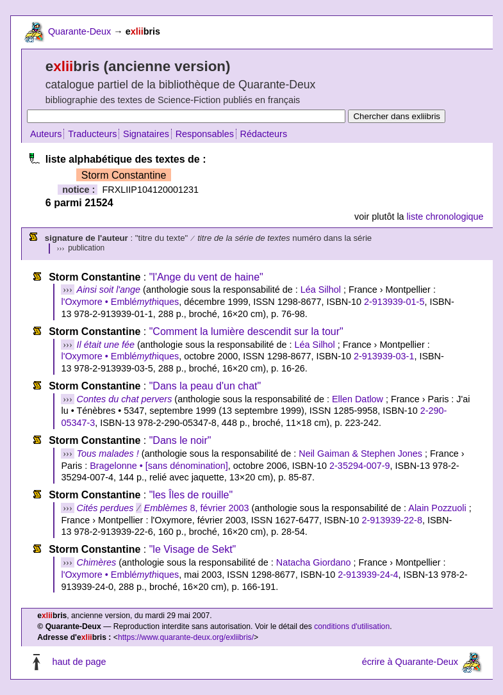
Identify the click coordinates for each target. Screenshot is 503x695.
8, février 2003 (163, 508)
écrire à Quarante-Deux (410, 662)
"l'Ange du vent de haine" (206, 277)
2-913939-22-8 (392, 520)
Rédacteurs (264, 134)
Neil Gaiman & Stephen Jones (360, 453)
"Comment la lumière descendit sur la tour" (246, 331)
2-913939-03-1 (384, 356)
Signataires (146, 134)
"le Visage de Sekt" (192, 549)
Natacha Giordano (313, 562)
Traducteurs (92, 134)
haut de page (79, 662)
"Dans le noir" (180, 440)
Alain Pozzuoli (437, 508)
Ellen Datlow (357, 399)
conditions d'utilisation (352, 626)
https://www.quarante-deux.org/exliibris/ (186, 637)
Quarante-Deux (79, 31)
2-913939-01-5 (394, 302)
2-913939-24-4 (368, 574)
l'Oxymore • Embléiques (120, 302)
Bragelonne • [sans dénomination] (158, 466)
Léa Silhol (321, 289)
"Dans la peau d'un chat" (205, 385)
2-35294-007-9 (359, 466)
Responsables (205, 134)
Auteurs (46, 134)
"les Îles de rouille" (191, 494)
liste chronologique (445, 216)
